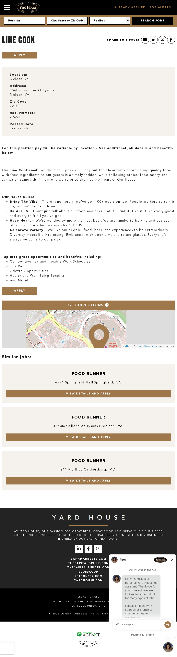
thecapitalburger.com (88, 567)
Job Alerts (160, 7)
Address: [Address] (18, 86)
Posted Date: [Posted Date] (22, 124)
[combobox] (67, 21)
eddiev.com (88, 571)
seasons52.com (88, 576)
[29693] (88, 117)
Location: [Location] (18, 74)
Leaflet (126, 346)
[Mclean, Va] (88, 79)
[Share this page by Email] (145, 40)
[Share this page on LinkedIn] (154, 40)
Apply (19, 55)
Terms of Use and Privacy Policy (88, 644)
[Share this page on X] (162, 40)
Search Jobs (152, 20)
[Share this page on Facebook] (171, 40)
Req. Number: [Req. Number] (22, 113)
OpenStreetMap (147, 346)
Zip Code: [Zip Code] (19, 101)
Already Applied (130, 7)
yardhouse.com (88, 580)
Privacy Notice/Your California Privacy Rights (88, 601)
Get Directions (88, 305)
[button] (85, 20)
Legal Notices (89, 597)
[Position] (24, 21)
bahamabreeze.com (88, 558)
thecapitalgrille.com (88, 563)
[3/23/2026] (88, 128)
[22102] (88, 106)
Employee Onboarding (89, 606)
